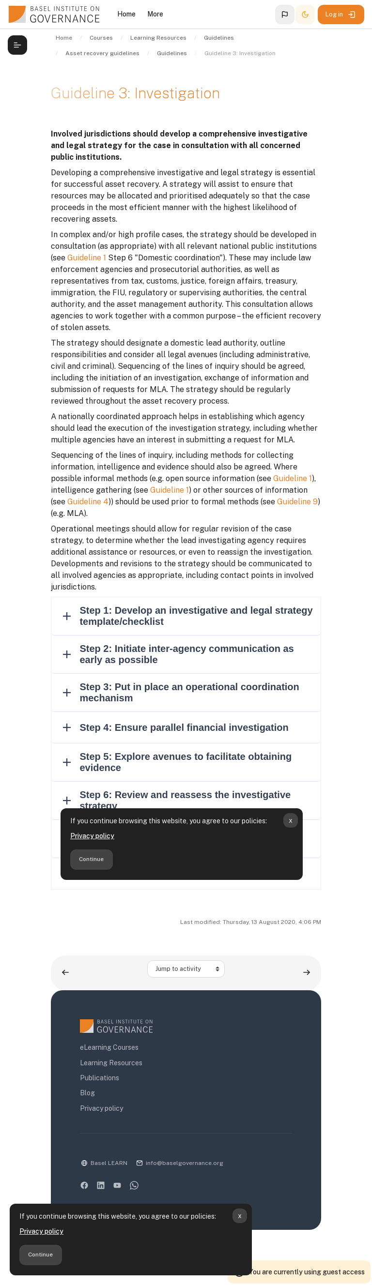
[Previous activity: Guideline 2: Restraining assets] (65, 972)
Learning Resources (111, 1063)
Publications (99, 1078)
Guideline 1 (86, 257)
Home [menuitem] (126, 14)
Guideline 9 (297, 501)
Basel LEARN (109, 1163)
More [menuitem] (155, 14)
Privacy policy (41, 1231)
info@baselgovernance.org (184, 1163)
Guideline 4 (87, 501)
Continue (40, 1254)
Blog (87, 1093)
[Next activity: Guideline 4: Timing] (306, 972)
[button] (284, 14)
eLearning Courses (109, 1047)
